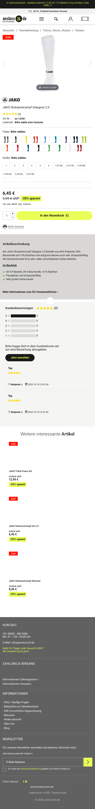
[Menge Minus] (13, 218)
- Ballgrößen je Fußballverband (20, 706)
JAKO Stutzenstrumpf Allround (24, 581)
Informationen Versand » (17, 683)
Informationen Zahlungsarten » (21, 679)
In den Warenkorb (54, 215)
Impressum (35, 792)
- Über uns (9, 723)
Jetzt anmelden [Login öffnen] (20, 357)
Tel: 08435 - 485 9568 (15, 633)
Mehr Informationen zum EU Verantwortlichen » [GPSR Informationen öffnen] (30, 292)
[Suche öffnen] (56, 19)
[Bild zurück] (4, 63)
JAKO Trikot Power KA (20, 471)
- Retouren (9, 715)
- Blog (6, 728)
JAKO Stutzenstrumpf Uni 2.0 (24, 526)
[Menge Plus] (13, 214)
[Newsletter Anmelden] (87, 762)
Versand (27, 204)
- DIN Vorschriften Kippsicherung (22, 711)
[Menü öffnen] (41, 19)
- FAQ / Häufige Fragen (16, 702)
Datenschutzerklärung (30, 769)
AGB (46, 792)
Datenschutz (58, 792)
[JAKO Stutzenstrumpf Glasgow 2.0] (47, 63)
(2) (19, 114)
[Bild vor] (90, 63)
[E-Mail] (43, 762)
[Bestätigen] (47, 769)
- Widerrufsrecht (12, 719)
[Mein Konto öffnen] (70, 19)
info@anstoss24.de (23, 642)
